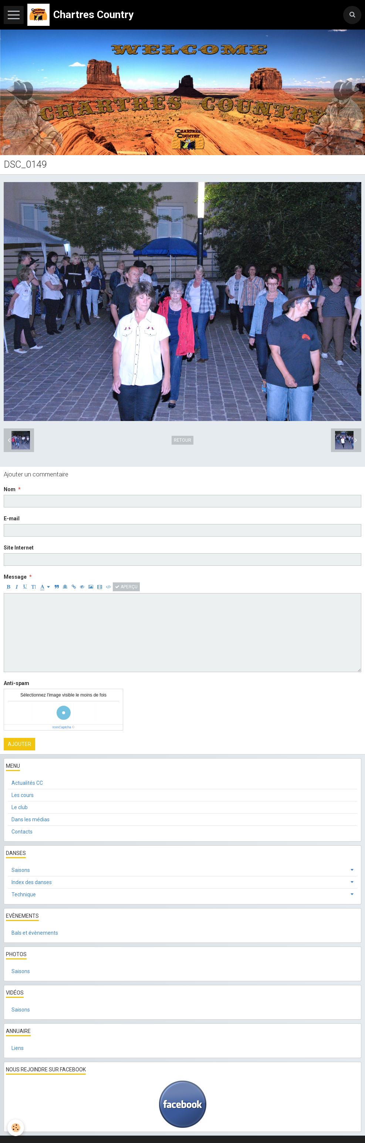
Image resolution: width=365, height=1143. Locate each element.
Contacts (22, 832)
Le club (19, 807)
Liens (17, 1048)
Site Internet (19, 548)
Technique (23, 894)
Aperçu (126, 586)
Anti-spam (16, 683)
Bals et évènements (34, 933)
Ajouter (19, 744)
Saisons (20, 870)
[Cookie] (15, 1127)
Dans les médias (30, 819)
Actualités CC (27, 783)
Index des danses (31, 882)
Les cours (22, 795)
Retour (182, 440)
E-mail (12, 518)
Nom (10, 489)
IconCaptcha (62, 727)
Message (15, 577)
